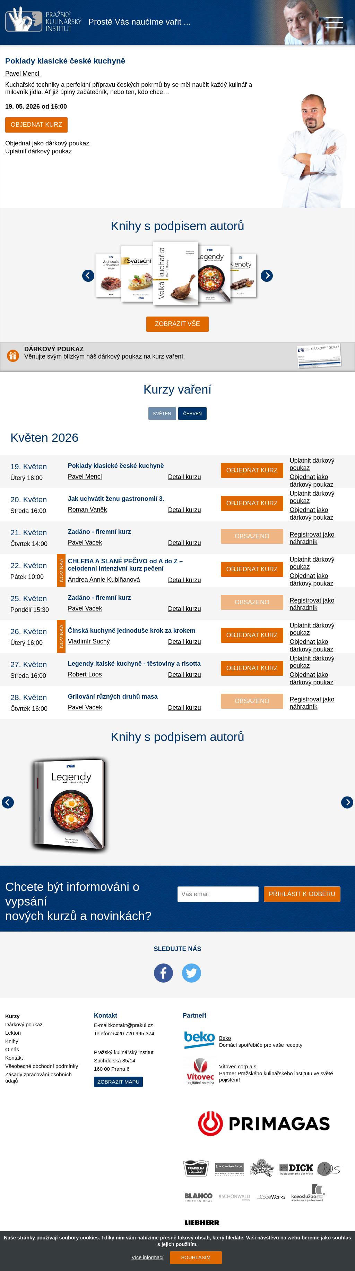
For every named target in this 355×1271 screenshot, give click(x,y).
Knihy (11, 1035)
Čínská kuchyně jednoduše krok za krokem (132, 632)
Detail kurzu (184, 479)
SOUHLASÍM (191, 1257)
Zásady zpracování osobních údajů (38, 1071)
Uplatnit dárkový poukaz (38, 151)
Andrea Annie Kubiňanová (104, 581)
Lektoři (13, 1026)
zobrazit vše (177, 323)
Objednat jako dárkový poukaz (47, 143)
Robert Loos (85, 676)
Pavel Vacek (85, 544)
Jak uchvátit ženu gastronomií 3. (116, 500)
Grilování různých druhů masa (113, 698)
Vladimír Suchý (89, 643)
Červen (211, 414)
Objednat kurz (36, 124)
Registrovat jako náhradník (311, 539)
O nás (12, 1043)
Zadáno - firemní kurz (99, 533)
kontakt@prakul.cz (131, 1019)
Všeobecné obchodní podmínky (41, 1060)
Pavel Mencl (22, 73)
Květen (143, 414)
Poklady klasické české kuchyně (98, 59)
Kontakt (14, 1051)
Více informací (143, 1257)
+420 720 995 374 (133, 1027)
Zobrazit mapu (118, 1075)
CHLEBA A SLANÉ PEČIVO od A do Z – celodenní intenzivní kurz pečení (125, 566)
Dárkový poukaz (24, 1018)
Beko (225, 1032)
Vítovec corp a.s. (238, 1060)
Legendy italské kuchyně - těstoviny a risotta (134, 665)
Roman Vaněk (87, 511)
